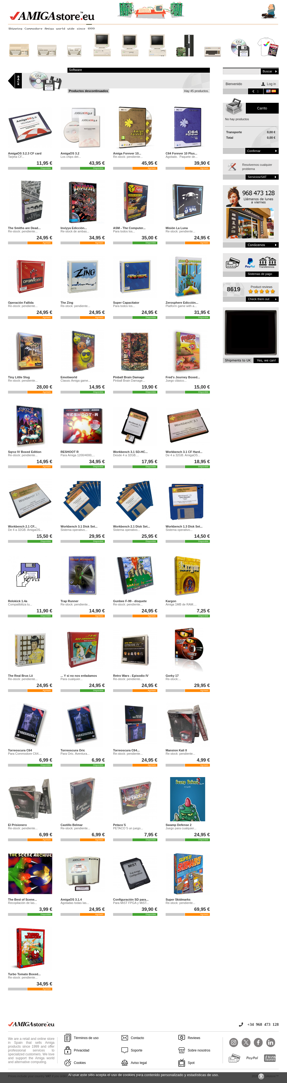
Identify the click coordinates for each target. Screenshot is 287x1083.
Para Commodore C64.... (25, 753)
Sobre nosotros (199, 1050)
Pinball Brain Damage (128, 377)
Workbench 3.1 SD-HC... (130, 451)
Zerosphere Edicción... (182, 302)
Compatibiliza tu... (20, 604)
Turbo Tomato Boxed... (24, 974)
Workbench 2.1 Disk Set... (131, 526)
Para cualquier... (72, 679)
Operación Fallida (20, 302)
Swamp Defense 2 (179, 825)
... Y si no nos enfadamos (79, 675)
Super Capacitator (126, 302)
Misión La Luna (177, 228)
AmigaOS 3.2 (70, 153)
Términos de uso (86, 1038)
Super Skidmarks (178, 899)
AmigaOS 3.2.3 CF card (24, 153)
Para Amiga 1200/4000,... (78, 455)
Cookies (80, 1063)
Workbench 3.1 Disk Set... (79, 526)
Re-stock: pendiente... (128, 156)
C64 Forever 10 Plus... (181, 153)
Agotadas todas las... (75, 902)
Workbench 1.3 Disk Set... (184, 526)
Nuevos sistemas (185, 60)
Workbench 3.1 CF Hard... (184, 451)
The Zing (67, 302)
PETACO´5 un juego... (128, 828)
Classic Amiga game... (76, 380)
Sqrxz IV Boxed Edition (24, 451)
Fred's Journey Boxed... (183, 377)
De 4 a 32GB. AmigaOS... (183, 455)
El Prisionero (17, 825)
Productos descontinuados (88, 91)
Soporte (136, 1050)
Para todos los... (124, 231)
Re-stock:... (173, 679)
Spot (191, 1063)
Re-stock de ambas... (75, 231)
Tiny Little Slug (19, 377)
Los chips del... (71, 156)
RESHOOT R (70, 451)
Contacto (137, 1038)
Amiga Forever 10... (127, 153)
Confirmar (253, 151)
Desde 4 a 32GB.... (126, 455)
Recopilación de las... (22, 902)
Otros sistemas (213, 60)
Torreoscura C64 (20, 750)
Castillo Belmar (72, 825)
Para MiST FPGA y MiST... (131, 902)
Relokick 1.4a (17, 601)
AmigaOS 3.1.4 (71, 899)
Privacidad (81, 1050)
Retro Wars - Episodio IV (130, 675)
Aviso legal (139, 1063)
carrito (262, 108)
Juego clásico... (176, 380)
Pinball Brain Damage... (129, 380)
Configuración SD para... (130, 899)
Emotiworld (69, 377)
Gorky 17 (172, 675)
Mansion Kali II (176, 750)
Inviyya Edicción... (74, 228)
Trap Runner (70, 601)
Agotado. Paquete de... (182, 156)
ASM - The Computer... (129, 228)
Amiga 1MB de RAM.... (181, 604)
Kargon (171, 601)
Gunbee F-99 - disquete (130, 601)
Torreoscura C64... (126, 750)
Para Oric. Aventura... (75, 753)
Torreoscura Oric (73, 750)
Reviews (194, 1038)
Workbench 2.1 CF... (22, 526)
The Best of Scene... (22, 899)
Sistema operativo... (74, 529)
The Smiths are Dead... (24, 228)
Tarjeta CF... (16, 156)
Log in (271, 84)
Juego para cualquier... (181, 828)
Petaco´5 (119, 825)
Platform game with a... (181, 306)
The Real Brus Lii (20, 675)
